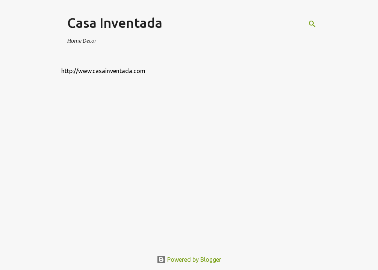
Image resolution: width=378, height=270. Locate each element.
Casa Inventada (114, 22)
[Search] (312, 24)
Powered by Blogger (189, 259)
